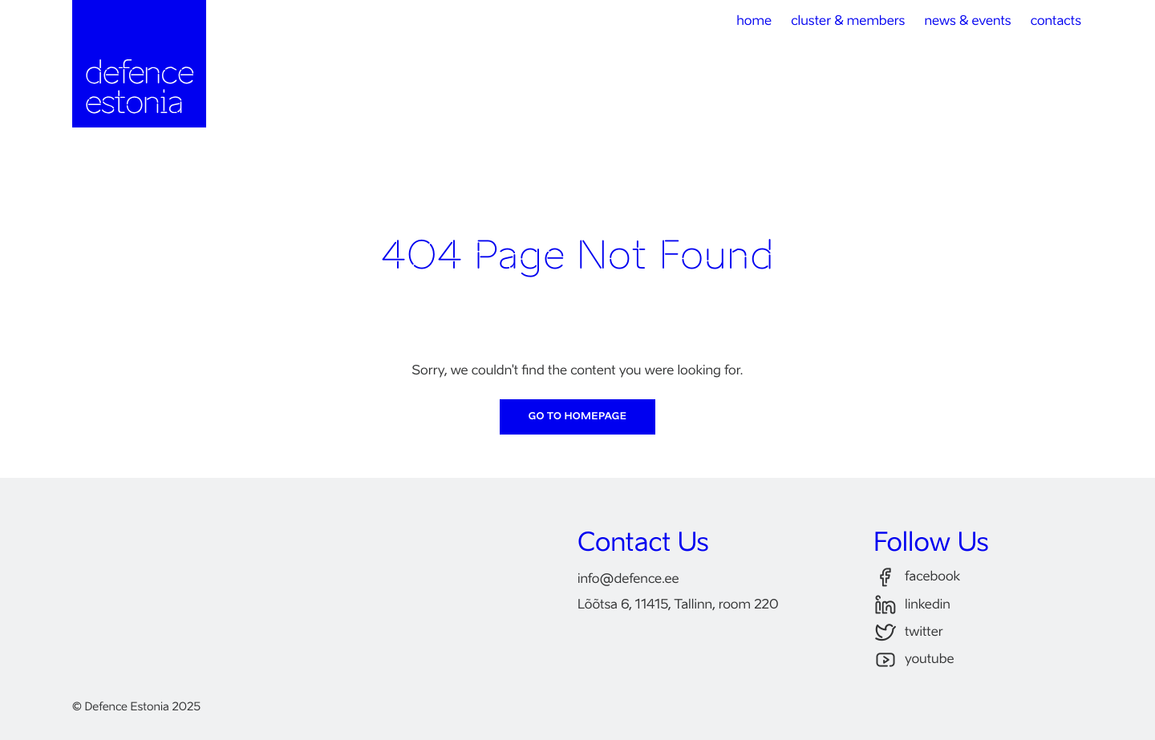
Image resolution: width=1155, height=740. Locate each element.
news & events (967, 21)
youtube (913, 660)
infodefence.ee (628, 579)
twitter (908, 633)
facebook (916, 577)
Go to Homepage (578, 417)
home (754, 21)
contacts (1056, 21)
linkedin (911, 605)
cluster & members (848, 21)
